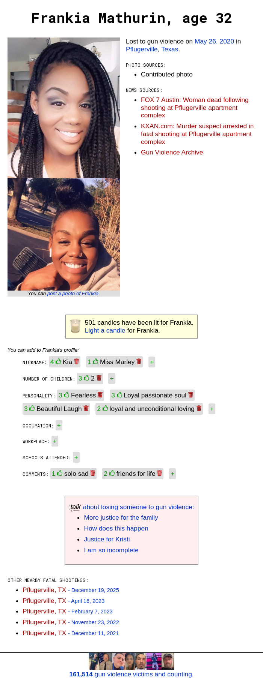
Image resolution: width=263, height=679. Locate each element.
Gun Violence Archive (172, 152)
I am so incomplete (111, 550)
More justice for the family (121, 517)
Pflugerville (142, 49)
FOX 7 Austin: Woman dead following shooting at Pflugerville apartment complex (195, 107)
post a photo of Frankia (72, 293)
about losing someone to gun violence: (131, 507)
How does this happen (116, 528)
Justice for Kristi (107, 539)
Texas (169, 49)
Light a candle (105, 330)
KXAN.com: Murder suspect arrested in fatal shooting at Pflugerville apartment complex (197, 133)
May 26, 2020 (214, 41)
